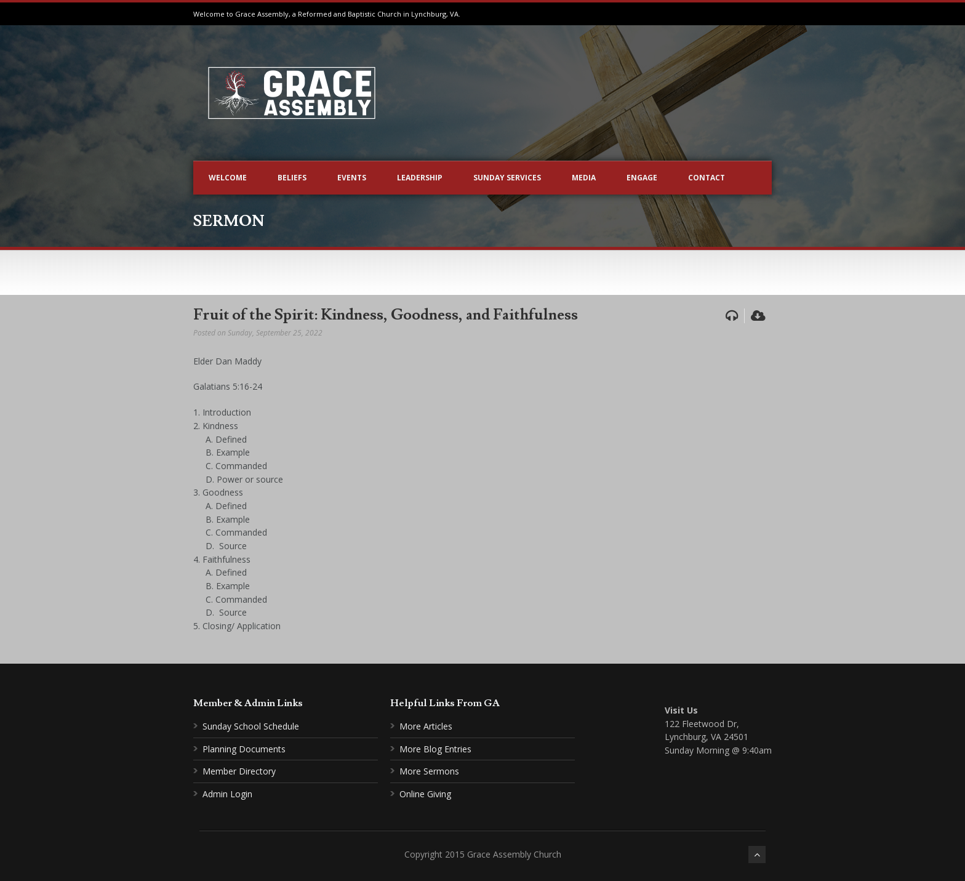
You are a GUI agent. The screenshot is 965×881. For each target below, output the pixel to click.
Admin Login (227, 794)
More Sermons (429, 771)
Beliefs (292, 177)
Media (584, 177)
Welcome (228, 177)
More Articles (425, 726)
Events (351, 177)
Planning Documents (244, 749)
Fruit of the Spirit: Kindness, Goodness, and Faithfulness (385, 315)
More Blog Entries (435, 749)
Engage (642, 177)
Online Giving (425, 794)
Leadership (419, 177)
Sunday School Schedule (250, 726)
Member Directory (239, 771)
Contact (706, 177)
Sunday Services (507, 177)
